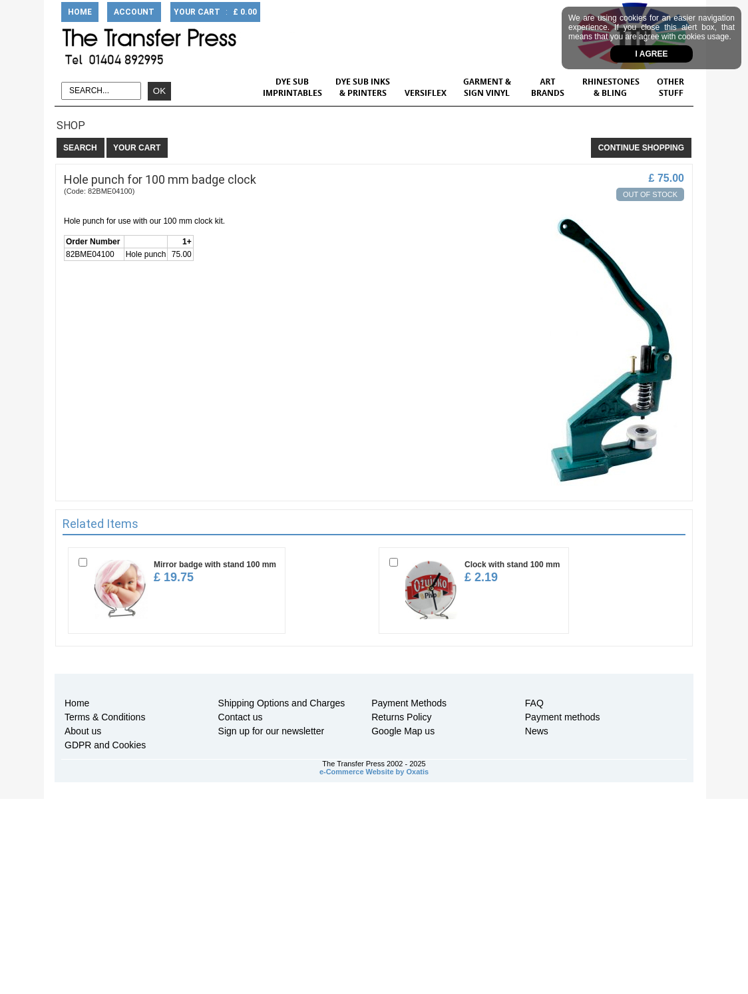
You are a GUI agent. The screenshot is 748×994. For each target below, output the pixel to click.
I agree (652, 54)
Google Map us (403, 731)
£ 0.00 (245, 12)
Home (77, 703)
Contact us (240, 717)
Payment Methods (409, 703)
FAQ (534, 703)
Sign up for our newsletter (271, 731)
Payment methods (562, 717)
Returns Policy (401, 717)
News (536, 731)
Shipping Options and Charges (281, 703)
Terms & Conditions (105, 717)
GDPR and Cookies (105, 745)
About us (83, 731)
